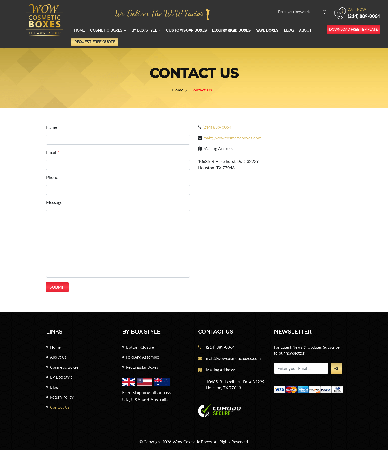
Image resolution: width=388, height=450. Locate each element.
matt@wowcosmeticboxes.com (232, 137)
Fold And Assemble (142, 357)
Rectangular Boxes (142, 367)
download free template (353, 29)
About (305, 30)
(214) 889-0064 (364, 16)
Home (79, 30)
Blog (289, 30)
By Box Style (144, 30)
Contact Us (60, 407)
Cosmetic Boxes (106, 30)
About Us (58, 357)
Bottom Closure (140, 347)
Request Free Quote (94, 42)
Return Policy (62, 397)
